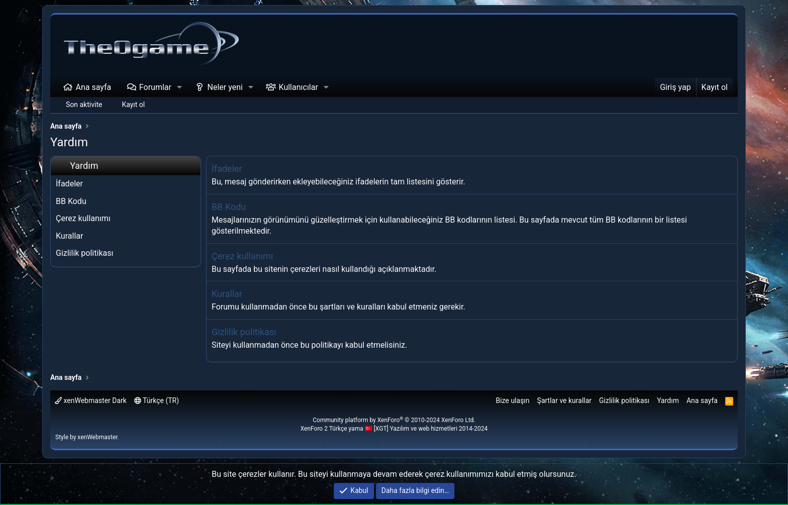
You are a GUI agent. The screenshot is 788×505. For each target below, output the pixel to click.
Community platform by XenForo (394, 420)
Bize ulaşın (513, 400)
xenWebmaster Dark (91, 400)
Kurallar (69, 236)
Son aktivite (84, 104)
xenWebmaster (97, 437)
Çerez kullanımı (83, 218)
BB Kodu (71, 201)
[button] (179, 87)
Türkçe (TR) (156, 400)
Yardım (668, 400)
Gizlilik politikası (84, 253)
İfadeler (69, 183)
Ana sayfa (94, 87)
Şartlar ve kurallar (564, 400)
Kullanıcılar (298, 87)
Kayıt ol (133, 104)
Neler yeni (225, 87)
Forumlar (155, 87)
